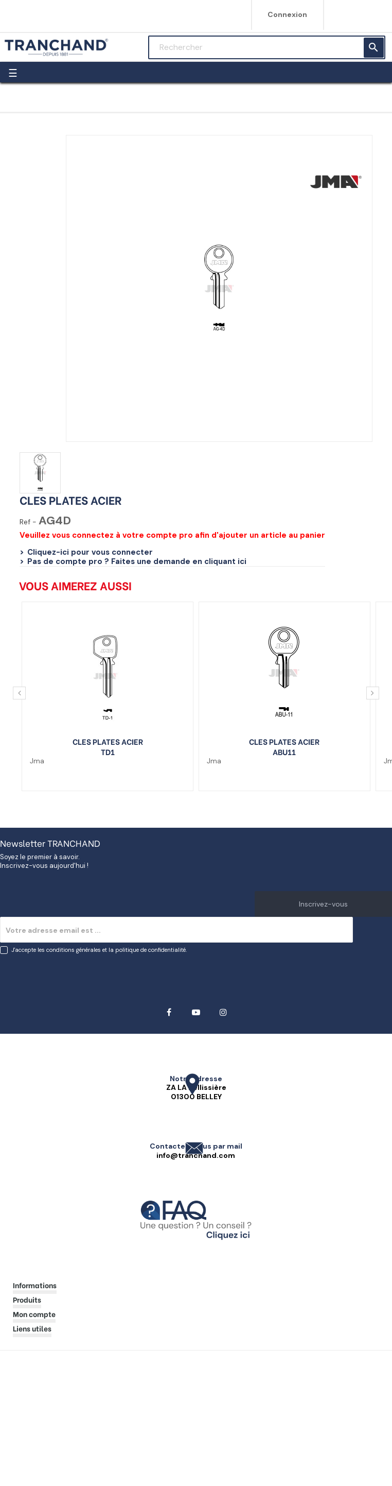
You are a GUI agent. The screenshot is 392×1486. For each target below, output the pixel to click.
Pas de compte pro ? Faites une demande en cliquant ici (136, 561)
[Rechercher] (266, 47)
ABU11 (284, 751)
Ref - (28, 522)
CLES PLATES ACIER (108, 741)
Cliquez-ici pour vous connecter (90, 552)
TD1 (108, 751)
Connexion (287, 14)
